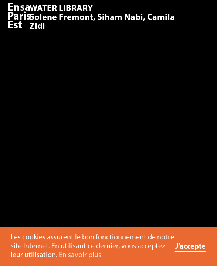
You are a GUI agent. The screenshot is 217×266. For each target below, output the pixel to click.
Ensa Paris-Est (21, 16)
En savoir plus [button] (80, 255)
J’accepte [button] (190, 246)
